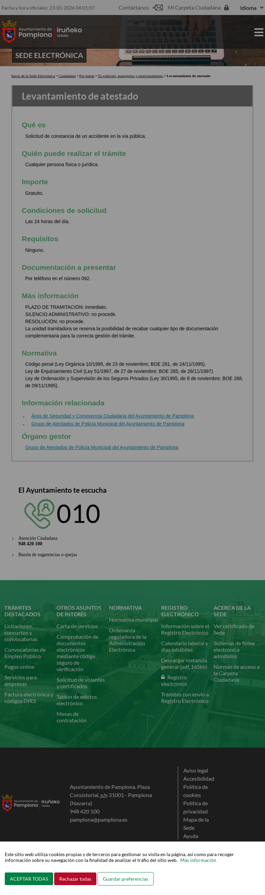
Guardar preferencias (125, 879)
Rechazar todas (75, 879)
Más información (198, 860)
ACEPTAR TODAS (29, 879)
